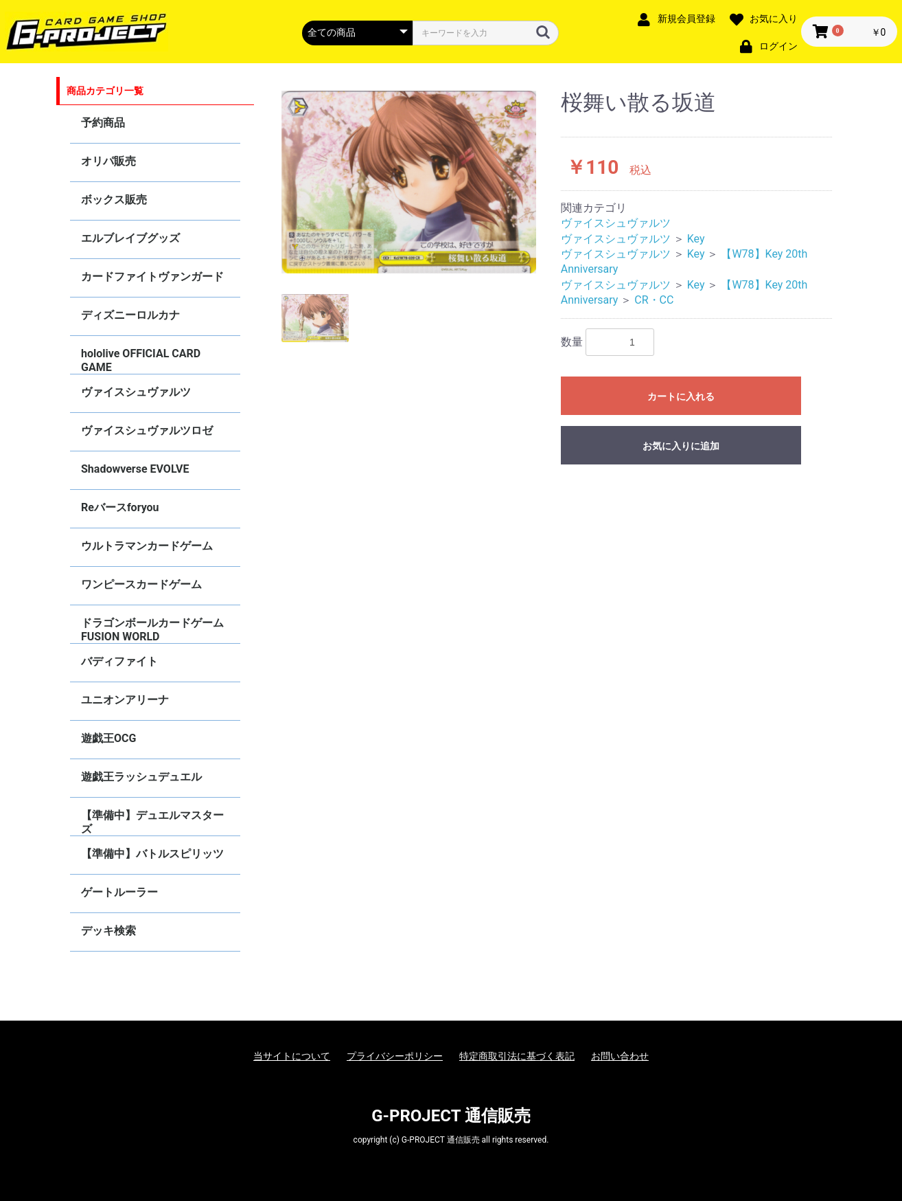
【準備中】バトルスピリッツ (152, 853)
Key (696, 238)
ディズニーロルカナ (130, 315)
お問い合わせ (620, 1056)
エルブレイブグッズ (130, 238)
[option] (409, 182)
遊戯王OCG (108, 738)
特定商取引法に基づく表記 (517, 1056)
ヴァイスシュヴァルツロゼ (147, 430)
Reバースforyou (120, 507)
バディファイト (119, 661)
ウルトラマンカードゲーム (147, 545)
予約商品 (103, 122)
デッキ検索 (108, 930)
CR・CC (653, 299)
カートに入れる (681, 396)
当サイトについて (291, 1056)
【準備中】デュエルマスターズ (152, 822)
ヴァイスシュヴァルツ (136, 392)
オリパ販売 (108, 161)
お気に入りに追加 (681, 445)
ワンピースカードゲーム (141, 584)
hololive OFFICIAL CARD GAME (140, 360)
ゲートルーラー (119, 892)
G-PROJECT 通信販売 (451, 1115)
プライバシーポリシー (395, 1056)
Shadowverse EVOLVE (135, 468)
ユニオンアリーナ (125, 699)
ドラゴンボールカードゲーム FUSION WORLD (152, 629)
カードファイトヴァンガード (152, 276)
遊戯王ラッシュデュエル (141, 776)
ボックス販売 (114, 199)
